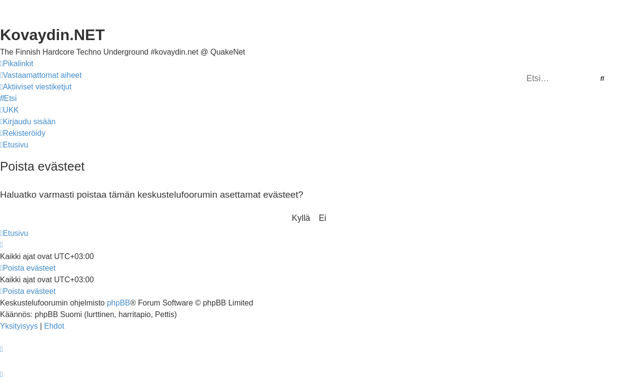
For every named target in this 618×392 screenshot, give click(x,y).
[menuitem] (41, 75)
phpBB (118, 303)
